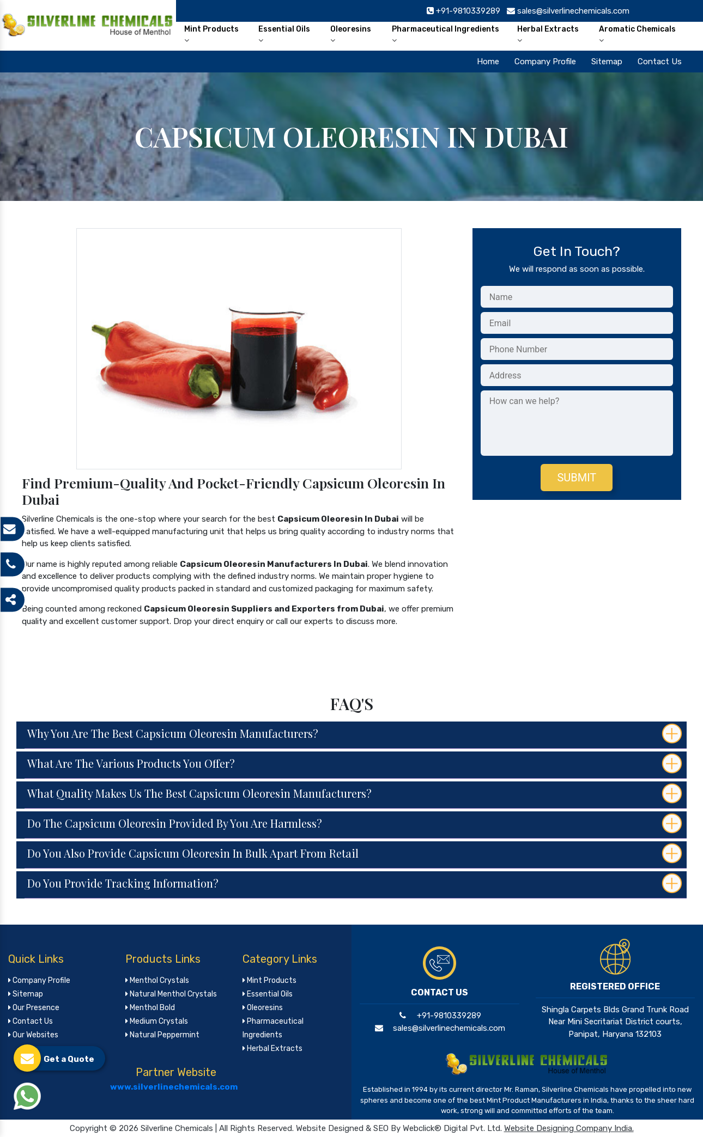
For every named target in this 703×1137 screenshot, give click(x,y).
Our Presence (33, 1007)
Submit (576, 477)
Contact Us (660, 61)
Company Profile (545, 61)
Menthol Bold (150, 1007)
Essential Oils (284, 34)
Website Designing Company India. (569, 1128)
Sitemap (606, 61)
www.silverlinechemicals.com (174, 1087)
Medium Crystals (156, 1021)
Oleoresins (350, 34)
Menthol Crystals (157, 980)
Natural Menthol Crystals (171, 994)
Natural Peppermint (162, 1035)
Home (488, 61)
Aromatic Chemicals (637, 34)
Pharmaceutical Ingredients (445, 34)
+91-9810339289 (439, 1015)
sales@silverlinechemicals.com (439, 1028)
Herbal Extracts (548, 34)
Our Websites (33, 1035)
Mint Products (211, 34)
